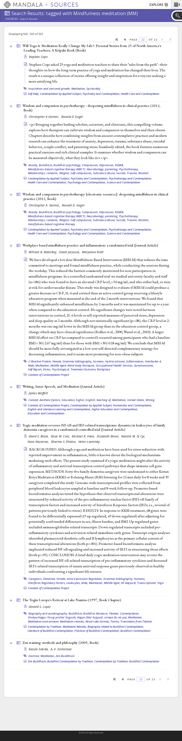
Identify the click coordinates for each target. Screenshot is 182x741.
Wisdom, (143, 220)
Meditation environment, (43, 621)
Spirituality (93, 88)
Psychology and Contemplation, (86, 182)
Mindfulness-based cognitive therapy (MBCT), (57, 169)
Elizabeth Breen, (108, 436)
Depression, (106, 165)
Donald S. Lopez (40, 607)
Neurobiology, (95, 169)
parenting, (111, 169)
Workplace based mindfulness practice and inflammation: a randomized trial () (90, 245)
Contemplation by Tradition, (45, 627)
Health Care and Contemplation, (47, 182)
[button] (176, 4)
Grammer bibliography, (77, 361)
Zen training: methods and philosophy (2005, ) (60, 642)
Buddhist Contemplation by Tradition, (70, 661)
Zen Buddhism (65, 656)
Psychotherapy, (129, 169)
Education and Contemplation (46, 413)
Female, (57, 361)
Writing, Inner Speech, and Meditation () (63, 386)
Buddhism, (46, 165)
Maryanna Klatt (93, 252)
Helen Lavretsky (89, 442)
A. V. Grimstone (61, 649)
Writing (150, 400)
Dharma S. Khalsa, (64, 442)
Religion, (64, 173)
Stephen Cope (38, 57)
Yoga (160, 583)
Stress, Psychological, (56, 369)
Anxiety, (33, 165)
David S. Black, (39, 436)
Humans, (99, 361)
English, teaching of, (98, 400)
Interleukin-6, (153, 361)
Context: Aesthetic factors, (44, 400)
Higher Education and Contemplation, (115, 409)
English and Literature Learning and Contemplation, (59, 409)
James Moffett (38, 393)
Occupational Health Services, (114, 365)
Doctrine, (34, 656)
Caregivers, (35, 579)
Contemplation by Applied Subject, (61, 94)
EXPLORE (159, 5)
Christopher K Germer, (44, 117)
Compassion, (90, 165)
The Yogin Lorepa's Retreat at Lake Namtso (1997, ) (71, 599)
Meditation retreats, (72, 621)
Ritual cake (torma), (97, 621)
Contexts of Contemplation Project (48, 375)
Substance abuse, (104, 173)
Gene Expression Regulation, (85, 579)
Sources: (12, 19)
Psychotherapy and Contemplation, (130, 178)
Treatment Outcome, (83, 369)
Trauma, (132, 173)
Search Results (29, 18)
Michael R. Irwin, (84, 436)
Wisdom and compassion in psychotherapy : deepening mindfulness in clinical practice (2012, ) (91, 107)
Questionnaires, (144, 365)
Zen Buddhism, (37, 661)
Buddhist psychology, (67, 165)
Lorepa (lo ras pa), (115, 617)
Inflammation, (135, 361)
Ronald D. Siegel (73, 205)
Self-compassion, (81, 173)
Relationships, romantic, (43, 173)
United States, (136, 400)
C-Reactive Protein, (40, 361)
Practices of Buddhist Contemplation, (97, 631)
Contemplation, (130, 613)
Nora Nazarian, (39, 442)
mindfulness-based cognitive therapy (51, 224)
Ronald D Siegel (72, 117)
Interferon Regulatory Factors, (47, 583)
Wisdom (143, 173)
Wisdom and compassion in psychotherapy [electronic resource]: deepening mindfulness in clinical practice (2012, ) (95, 196)
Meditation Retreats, (75, 627)
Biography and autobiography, (48, 613)
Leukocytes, (73, 583)
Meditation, (78, 88)
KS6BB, (119, 165)
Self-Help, (33, 94)
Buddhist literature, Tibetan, (101, 613)
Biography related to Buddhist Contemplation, (116, 627)
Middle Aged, (58, 365)
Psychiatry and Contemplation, (101, 94)
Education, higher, (73, 400)
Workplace (103, 369)
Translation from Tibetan (136, 621)
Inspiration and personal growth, (49, 88)
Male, (31, 365)
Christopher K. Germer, (45, 205)
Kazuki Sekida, (39, 649)
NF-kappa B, (128, 583)
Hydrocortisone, (115, 361)
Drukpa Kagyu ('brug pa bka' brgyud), (52, 617)
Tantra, (115, 621)
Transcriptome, (147, 583)
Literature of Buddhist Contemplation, (51, 631)
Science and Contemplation (123, 182)
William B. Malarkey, (43, 252)
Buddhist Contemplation (135, 631)
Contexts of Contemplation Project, (49, 405)
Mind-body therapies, (81, 365)
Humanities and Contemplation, (132, 405)
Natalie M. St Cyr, (133, 436)
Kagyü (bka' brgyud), (90, 617)
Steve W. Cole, (61, 436)
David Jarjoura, (70, 252)
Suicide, (121, 173)
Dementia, (49, 579)
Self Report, (35, 369)
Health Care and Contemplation (140, 94)
